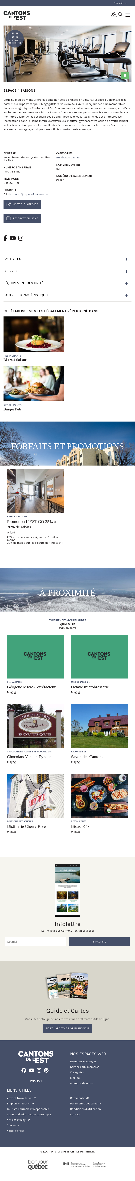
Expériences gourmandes (67, 620)
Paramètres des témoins (86, 1103)
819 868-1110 (11, 182)
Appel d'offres (15, 1130)
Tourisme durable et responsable (28, 1109)
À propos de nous (81, 1083)
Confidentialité (79, 1098)
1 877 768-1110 (12, 171)
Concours (13, 1125)
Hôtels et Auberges (68, 157)
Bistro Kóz (80, 826)
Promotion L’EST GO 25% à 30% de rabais (31, 524)
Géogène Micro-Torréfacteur (31, 687)
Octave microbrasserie (90, 687)
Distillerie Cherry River (27, 826)
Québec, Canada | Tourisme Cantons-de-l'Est (17, 15)
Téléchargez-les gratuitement (67, 1028)
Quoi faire (67, 624)
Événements (67, 628)
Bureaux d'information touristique (29, 1114)
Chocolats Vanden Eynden (29, 756)
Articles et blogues (18, 1120)
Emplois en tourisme (20, 1103)
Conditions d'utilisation (85, 1109)
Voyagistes (77, 1072)
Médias (75, 1077)
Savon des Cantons (87, 756)
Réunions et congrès (83, 1061)
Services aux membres (84, 1067)
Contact (75, 1114)
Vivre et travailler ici (21, 1098)
